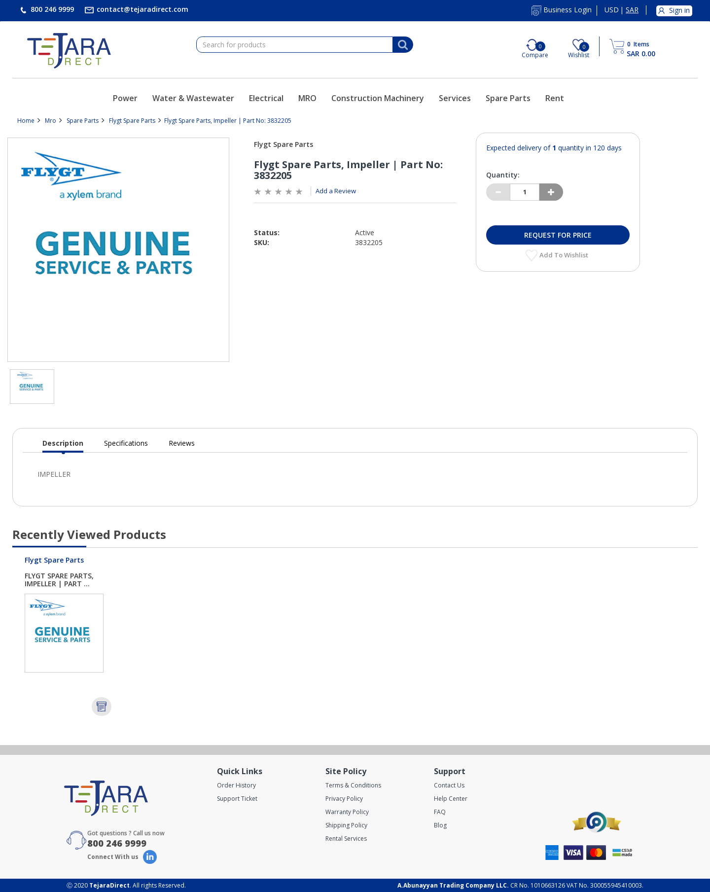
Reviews (182, 443)
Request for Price (558, 235)
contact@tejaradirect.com (141, 9)
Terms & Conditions (353, 785)
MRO (307, 98)
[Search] (403, 45)
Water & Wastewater (193, 98)
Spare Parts (508, 98)
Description (62, 445)
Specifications (126, 443)
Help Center (450, 798)
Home (26, 120)
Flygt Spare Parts (132, 120)
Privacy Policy (344, 798)
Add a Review (336, 190)
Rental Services (346, 838)
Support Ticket (237, 798)
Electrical (266, 98)
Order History (236, 785)
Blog (440, 825)
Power (125, 98)
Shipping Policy (346, 825)
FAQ (440, 812)
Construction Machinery (377, 98)
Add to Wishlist (564, 254)
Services (455, 98)
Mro (50, 120)
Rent (554, 98)
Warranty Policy (347, 812)
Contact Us (449, 785)
